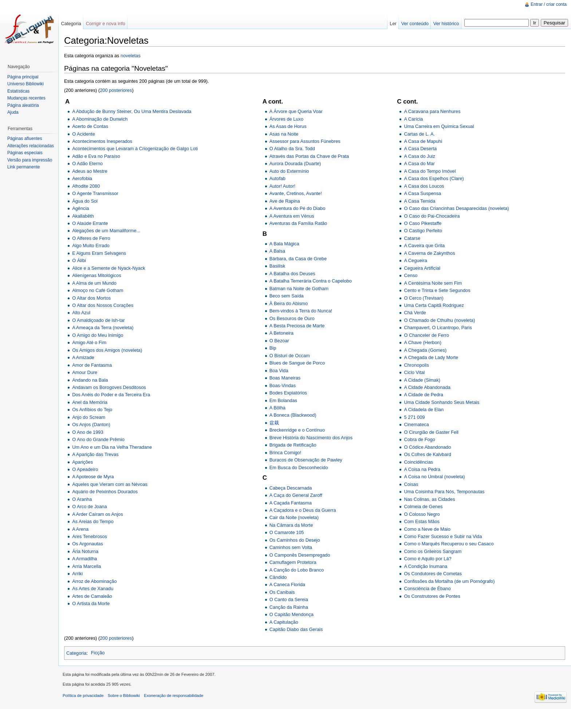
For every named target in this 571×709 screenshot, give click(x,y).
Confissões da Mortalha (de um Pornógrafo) (449, 581)
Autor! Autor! (282, 186)
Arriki (77, 573)
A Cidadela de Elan (424, 409)
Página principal (22, 76)
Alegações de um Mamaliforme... (106, 230)
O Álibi (79, 260)
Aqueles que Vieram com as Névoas (109, 484)
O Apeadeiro (85, 469)
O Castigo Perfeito (423, 230)
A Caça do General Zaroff (295, 495)
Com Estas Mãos (421, 521)
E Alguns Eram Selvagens (99, 253)
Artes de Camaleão (92, 596)
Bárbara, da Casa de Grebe (298, 258)
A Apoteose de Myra (93, 476)
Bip (272, 348)
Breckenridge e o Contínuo (297, 430)
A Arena (80, 529)
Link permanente (23, 167)
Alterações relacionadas (30, 145)
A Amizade (83, 357)
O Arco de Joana (89, 506)
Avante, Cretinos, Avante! (295, 193)
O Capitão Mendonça (291, 614)
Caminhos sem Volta (290, 547)
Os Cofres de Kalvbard (427, 454)
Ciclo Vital (414, 372)
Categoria (76, 652)
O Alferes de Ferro (91, 238)
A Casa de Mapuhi (423, 141)
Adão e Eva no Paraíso (96, 156)
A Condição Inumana (425, 566)
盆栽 (274, 422)
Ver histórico (446, 23)
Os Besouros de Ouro (292, 318)
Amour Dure (84, 372)
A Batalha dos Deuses (292, 273)
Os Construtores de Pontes (432, 596)
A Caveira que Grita (424, 245)
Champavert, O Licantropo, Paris (438, 327)
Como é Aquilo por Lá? (427, 558)
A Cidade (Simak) (422, 380)
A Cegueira (415, 260)
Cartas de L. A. (419, 134)
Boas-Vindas (282, 385)
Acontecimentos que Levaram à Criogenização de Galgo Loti (135, 148)
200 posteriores (116, 90)
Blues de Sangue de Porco (297, 363)
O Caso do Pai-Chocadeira (432, 216)
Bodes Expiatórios (288, 393)
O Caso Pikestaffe (422, 223)
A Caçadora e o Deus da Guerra (302, 510)
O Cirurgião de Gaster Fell (431, 432)
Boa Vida (278, 370)
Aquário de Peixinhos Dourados (105, 491)
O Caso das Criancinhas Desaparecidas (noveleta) (456, 208)
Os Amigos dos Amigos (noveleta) (107, 350)
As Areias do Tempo (93, 521)
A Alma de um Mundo (94, 283)
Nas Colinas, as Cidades (429, 499)
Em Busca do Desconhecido (298, 467)
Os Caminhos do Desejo (294, 540)
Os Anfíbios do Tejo (92, 409)
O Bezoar (279, 340)
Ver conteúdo (415, 23)
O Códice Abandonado (427, 447)
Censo (410, 275)
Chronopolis (416, 365)
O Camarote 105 (286, 532)
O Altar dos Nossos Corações (102, 305)
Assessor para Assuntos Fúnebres (304, 141)
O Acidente (83, 134)
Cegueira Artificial (422, 268)
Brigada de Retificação (292, 445)
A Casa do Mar (419, 163)
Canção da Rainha (288, 607)
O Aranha (82, 499)
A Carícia (413, 119)
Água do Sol (85, 201)
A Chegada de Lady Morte (431, 357)
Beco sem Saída (286, 296)
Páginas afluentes (24, 138)
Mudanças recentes (26, 98)
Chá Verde (415, 312)
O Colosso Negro (422, 514)
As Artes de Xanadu (92, 588)
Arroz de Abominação (94, 581)
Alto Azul (81, 312)
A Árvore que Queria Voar (296, 111)
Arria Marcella (86, 566)
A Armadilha (84, 558)
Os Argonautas (87, 543)
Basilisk (277, 266)
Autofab (277, 178)
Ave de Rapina (284, 201)
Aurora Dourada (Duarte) (295, 163)
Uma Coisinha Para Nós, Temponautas (444, 491)
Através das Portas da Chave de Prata (309, 156)
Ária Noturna (85, 551)
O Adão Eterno (87, 163)
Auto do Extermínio (289, 171)
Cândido (278, 577)
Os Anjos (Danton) (91, 424)
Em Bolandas (283, 400)
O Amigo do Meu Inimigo (97, 335)
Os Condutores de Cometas (433, 573)
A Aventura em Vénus (291, 216)
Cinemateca (416, 424)
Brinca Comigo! (285, 452)
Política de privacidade (83, 695)
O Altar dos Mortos (91, 298)
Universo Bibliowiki (25, 83)
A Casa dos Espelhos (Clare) (434, 178)
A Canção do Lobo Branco (296, 570)
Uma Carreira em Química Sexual (439, 126)
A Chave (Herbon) (422, 342)
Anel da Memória (89, 402)
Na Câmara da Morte (291, 525)
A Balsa (277, 251)
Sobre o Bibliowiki (124, 695)
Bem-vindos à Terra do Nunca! (300, 310)
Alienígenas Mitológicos (96, 275)
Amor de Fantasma (92, 365)
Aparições (82, 462)
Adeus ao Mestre (89, 171)
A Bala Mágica (284, 243)
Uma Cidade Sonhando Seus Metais (441, 402)
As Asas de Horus (288, 126)
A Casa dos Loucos (424, 186)
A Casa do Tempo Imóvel (430, 171)
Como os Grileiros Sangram (432, 551)
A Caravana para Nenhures (432, 111)
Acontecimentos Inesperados (102, 141)
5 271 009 (414, 417)
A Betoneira (281, 333)
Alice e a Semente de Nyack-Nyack (108, 268)
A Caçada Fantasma (290, 503)
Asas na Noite (284, 134)
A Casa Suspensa (422, 193)
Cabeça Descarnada (290, 488)
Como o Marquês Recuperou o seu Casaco (448, 543)
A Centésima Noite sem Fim (433, 283)
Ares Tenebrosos (89, 536)
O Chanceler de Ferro (426, 335)
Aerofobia (82, 178)
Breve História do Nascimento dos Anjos (311, 437)
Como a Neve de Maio (427, 529)
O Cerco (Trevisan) (423, 298)
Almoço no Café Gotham (97, 290)
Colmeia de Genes (423, 506)
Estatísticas (18, 91)
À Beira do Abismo (288, 303)
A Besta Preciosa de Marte (297, 325)
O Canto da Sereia (288, 599)
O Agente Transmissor (95, 193)
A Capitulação (283, 622)
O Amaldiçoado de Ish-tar (98, 320)
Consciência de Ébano (427, 588)
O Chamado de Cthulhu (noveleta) (439, 320)
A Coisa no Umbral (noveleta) (434, 476)
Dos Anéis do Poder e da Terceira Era (111, 394)
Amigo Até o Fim (89, 342)
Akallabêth (83, 216)
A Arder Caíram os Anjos (97, 514)
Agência (80, 208)
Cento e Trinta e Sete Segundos (437, 290)
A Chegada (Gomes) (425, 350)
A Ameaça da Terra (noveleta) (102, 327)
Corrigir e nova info (105, 23)
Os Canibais (282, 592)
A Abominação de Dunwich (99, 119)
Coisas (411, 484)
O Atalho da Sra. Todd (292, 148)
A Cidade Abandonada (427, 387)
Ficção (98, 652)
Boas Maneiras (284, 378)
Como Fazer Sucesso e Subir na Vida (443, 536)
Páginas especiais (25, 152)
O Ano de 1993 (87, 432)
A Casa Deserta (420, 148)
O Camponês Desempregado (299, 555)
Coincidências (418, 462)
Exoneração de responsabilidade (173, 695)
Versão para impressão (29, 160)
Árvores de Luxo (286, 119)
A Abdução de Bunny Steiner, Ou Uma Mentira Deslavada (131, 111)
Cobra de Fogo (419, 439)
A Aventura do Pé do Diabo (297, 208)
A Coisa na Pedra (422, 469)
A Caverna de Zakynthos (429, 253)
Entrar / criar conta (549, 4)
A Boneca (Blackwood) (292, 415)
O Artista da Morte (91, 603)
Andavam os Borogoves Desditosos (109, 387)
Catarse (412, 238)
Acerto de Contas (90, 126)
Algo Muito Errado (90, 245)
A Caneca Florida (287, 584)
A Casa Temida (419, 201)
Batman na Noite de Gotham (298, 288)
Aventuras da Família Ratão (298, 223)
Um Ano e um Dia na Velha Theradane (112, 447)
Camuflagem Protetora (292, 562)
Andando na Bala (90, 380)
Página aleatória (23, 105)
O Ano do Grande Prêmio (98, 439)
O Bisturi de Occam (289, 355)
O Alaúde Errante (90, 223)
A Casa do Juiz (419, 156)
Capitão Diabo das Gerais (296, 629)
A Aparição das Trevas (95, 454)
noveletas (131, 55)
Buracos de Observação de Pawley (305, 460)
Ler (393, 23)
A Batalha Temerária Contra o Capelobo (310, 281)
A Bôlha (277, 407)
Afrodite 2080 (86, 186)
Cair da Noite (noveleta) (294, 517)
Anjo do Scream (88, 417)
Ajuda (13, 112)
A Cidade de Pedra (423, 394)
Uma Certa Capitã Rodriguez (434, 305)
